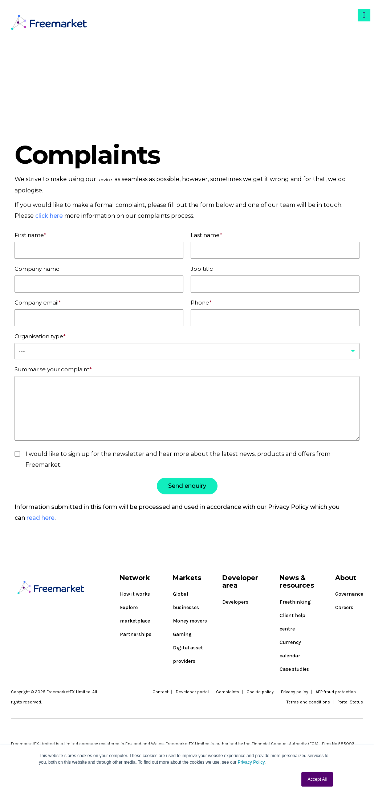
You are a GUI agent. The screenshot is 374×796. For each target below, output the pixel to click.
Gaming (182, 634)
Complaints (227, 691)
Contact (160, 691)
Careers (344, 607)
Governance (349, 594)
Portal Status (350, 702)
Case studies (294, 669)
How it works (135, 594)
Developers (235, 602)
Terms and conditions (308, 702)
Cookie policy (260, 691)
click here (49, 215)
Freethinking (295, 602)
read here (40, 519)
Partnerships (135, 634)
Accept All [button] (317, 779)
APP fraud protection (336, 691)
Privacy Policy (250, 762)
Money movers (190, 621)
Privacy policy (294, 691)
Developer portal (192, 691)
